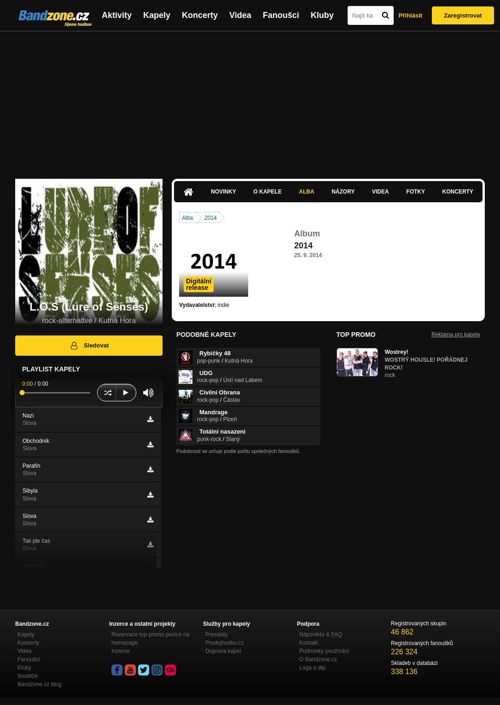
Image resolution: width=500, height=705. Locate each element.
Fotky (415, 191)
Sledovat (89, 346)
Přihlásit (410, 15)
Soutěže (27, 676)
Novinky (223, 191)
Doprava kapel (223, 651)
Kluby (322, 15)
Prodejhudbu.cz (224, 643)
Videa (240, 15)
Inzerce (120, 651)
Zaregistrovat (463, 15)
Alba (306, 191)
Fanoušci (281, 15)
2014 (210, 218)
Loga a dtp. (313, 667)
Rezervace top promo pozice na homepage (150, 638)
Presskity (216, 634)
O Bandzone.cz (318, 659)
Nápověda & (320, 634)
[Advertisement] (250, 100)
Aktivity (117, 15)
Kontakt (308, 643)
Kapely (156, 15)
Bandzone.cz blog (39, 684)
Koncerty (200, 15)
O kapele (267, 191)
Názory (343, 191)
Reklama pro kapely (455, 334)
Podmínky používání (324, 651)
